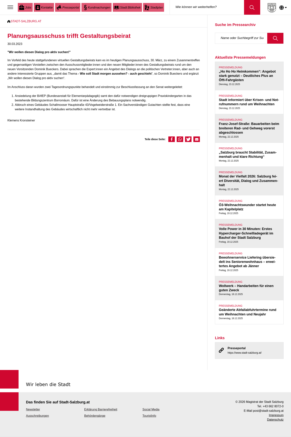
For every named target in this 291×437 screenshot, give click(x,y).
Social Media (151, 409)
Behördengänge (94, 416)
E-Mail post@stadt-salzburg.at (264, 410)
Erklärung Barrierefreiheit (100, 409)
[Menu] (11, 7)
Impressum (276, 415)
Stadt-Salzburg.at (27, 21)
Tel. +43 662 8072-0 (270, 406)
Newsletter (33, 409)
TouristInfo (149, 416)
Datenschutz (275, 419)
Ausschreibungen (37, 416)
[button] (171, 139)
